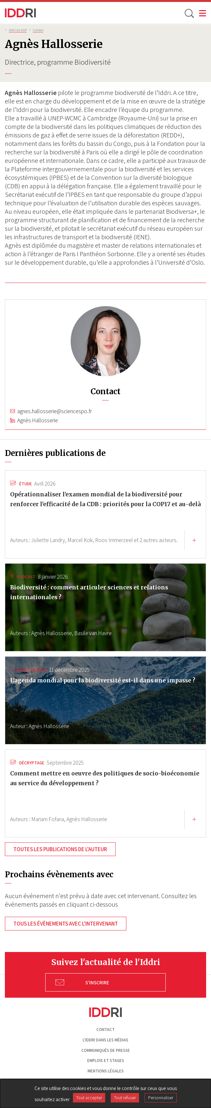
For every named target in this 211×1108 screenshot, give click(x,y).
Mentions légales (106, 1071)
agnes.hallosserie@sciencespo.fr (54, 411)
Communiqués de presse (105, 1050)
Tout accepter (89, 1097)
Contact (38, 29)
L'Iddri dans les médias (105, 1040)
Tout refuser (125, 1097)
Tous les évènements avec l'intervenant (65, 923)
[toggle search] (188, 13)
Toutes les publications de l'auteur (60, 849)
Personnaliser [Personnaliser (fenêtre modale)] (160, 1097)
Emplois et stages (105, 1060)
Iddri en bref (18, 29)
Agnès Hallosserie (37, 420)
